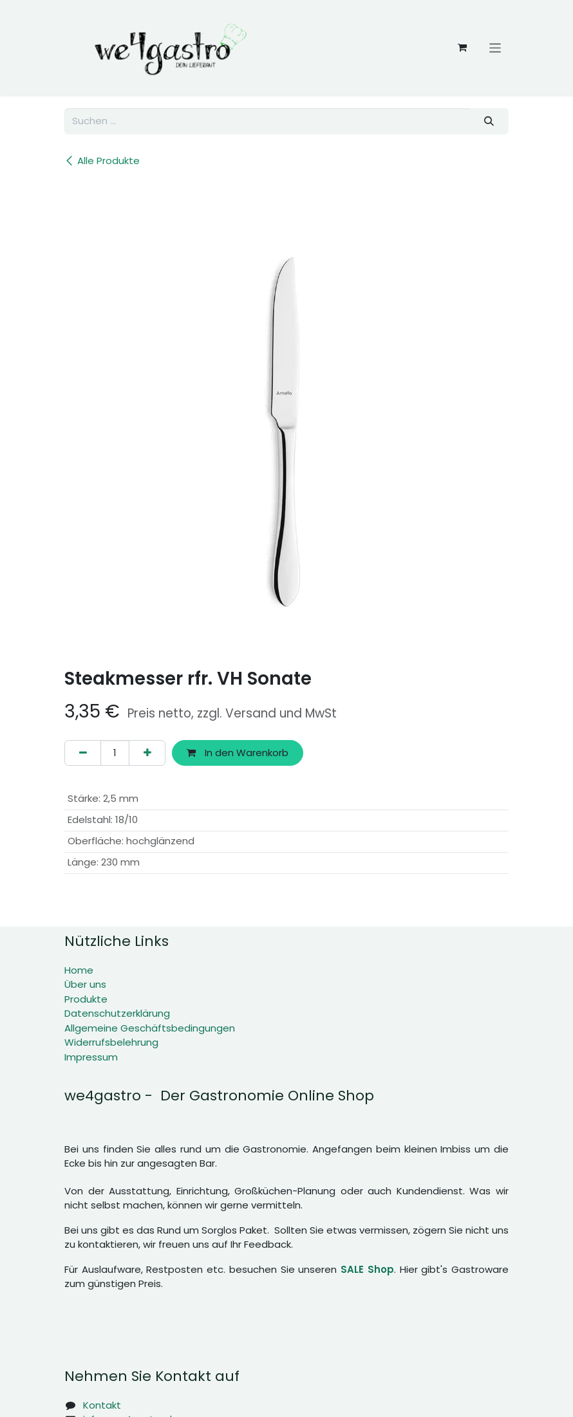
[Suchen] (489, 121)
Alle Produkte (102, 160)
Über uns (85, 984)
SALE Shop (367, 1269)
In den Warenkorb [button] (237, 752)
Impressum (91, 1057)
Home (78, 970)
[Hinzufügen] (147, 753)
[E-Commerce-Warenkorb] (462, 47)
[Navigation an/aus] (495, 47)
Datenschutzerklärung (117, 1013)
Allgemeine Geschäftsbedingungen (149, 1028)
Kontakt (102, 1405)
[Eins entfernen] (82, 753)
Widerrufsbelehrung (111, 1042)
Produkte (86, 999)
